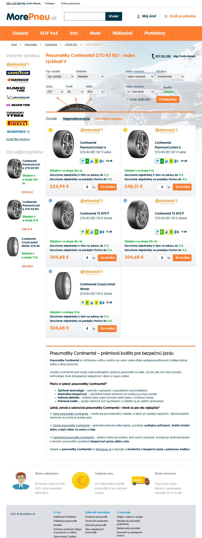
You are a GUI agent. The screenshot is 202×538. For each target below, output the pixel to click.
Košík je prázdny (180, 16)
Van (74, 33)
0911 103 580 (13, 3)
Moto (95, 33)
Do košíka (108, 187)
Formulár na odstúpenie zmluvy (129, 534)
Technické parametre (96, 520)
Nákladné (123, 33)
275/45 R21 (71, 44)
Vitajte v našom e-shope (130, 516)
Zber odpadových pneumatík (94, 531)
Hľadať (114, 16)
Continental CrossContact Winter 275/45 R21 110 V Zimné (31, 246)
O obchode (123, 512)
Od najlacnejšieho (109, 118)
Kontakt (58, 525)
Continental (51, 44)
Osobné (20, 33)
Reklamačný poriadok (128, 528)
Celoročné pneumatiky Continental (73, 437)
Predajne (50, 3)
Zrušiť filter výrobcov (18, 139)
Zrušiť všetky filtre (138, 99)
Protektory (155, 33)
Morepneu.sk (31, 13)
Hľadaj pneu (168, 99)
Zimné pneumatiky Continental (71, 425)
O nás (57, 512)
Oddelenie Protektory (65, 516)
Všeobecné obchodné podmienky (128, 522)
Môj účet (146, 16)
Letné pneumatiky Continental (70, 413)
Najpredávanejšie (76, 118)
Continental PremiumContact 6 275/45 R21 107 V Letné (32, 166)
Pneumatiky (31, 44)
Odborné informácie (97, 512)
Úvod (14, 44)
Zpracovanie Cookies (65, 536)
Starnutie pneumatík (96, 525)
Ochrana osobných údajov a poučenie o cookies (68, 531)
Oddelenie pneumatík (65, 520)
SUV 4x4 (49, 33)
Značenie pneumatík (96, 516)
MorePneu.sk (27, 514)
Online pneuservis (70, 3)
